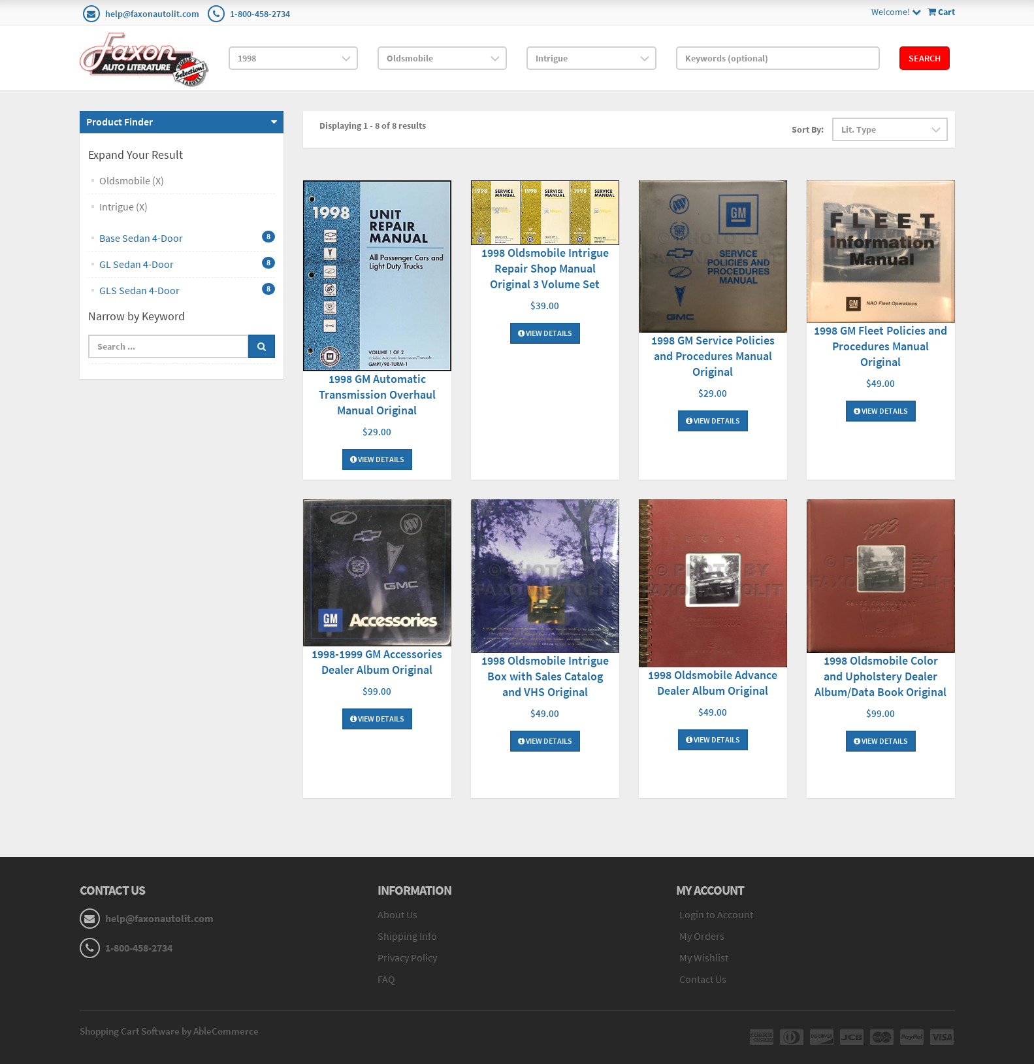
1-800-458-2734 (260, 14)
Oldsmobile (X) (131, 180)
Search (925, 58)
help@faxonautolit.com (152, 14)
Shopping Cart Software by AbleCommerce (169, 1031)
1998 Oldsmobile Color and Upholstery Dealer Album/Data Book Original (880, 676)
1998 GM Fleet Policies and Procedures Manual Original (880, 346)
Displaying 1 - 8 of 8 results (372, 125)
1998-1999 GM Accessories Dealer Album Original (377, 661)
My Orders (701, 935)
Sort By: (808, 129)
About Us (397, 914)
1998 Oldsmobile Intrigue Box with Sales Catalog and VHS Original (545, 676)
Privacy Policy (407, 957)
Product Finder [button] (119, 121)
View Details (377, 459)
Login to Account (716, 914)
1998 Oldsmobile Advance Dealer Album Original (712, 682)
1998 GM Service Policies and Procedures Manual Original (713, 356)
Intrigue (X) (123, 206)
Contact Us (702, 979)
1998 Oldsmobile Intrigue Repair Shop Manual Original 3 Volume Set (545, 268)
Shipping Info (407, 935)
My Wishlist (703, 957)
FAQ (386, 979)
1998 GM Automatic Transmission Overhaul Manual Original (377, 394)
